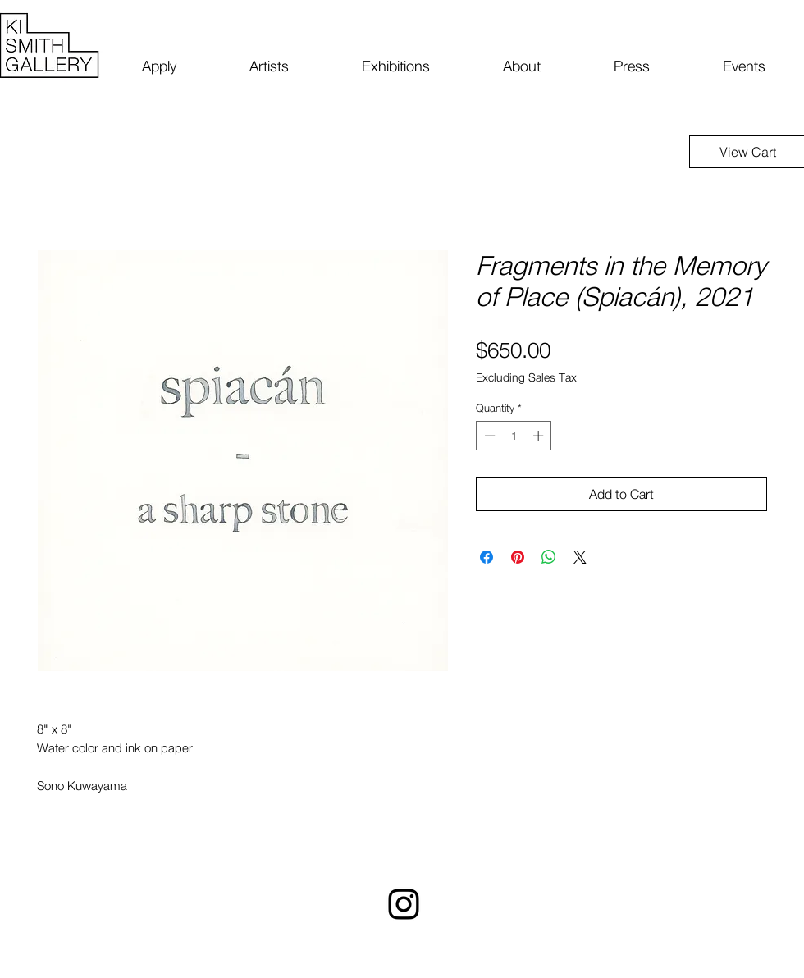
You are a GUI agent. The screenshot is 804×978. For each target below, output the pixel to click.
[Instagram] (403, 904)
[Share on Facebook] (486, 557)
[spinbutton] (514, 436)
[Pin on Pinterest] (518, 557)
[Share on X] (580, 557)
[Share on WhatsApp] (549, 557)
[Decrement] (488, 436)
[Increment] (540, 436)
